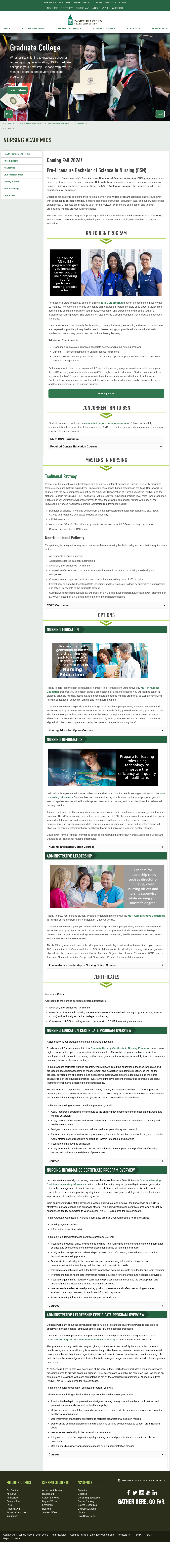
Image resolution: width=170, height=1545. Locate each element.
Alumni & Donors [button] (104, 28)
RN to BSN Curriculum (64, 438)
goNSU (95, 8)
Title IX (137, 1534)
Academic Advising (52, 1489)
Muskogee (64, 2)
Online (98, 2)
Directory (67, 8)
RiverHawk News (86, 1515)
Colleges (82, 1493)
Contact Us (9, 195)
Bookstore (83, 1489)
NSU (85, 19)
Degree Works (49, 1500)
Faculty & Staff (11, 181)
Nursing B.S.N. (106, 393)
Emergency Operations (102, 1534)
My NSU (105, 8)
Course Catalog (86, 1500)
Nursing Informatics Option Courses (71, 845)
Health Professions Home (17, 154)
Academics (9, 168)
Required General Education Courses (73, 445)
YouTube (148, 1491)
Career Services (50, 1496)
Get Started (13, 1489)
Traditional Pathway (61, 476)
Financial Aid (13, 1508)
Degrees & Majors (87, 1508)
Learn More (17, 90)
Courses (54, 1160)
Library (81, 1511)
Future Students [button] (33, 28)
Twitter (134, 1491)
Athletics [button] (133, 28)
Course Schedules (87, 1504)
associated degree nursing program (105, 422)
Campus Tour (13, 1500)
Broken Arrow (82, 2)
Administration (59, 1534)
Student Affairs (49, 1511)
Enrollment (47, 1504)
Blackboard (48, 1493)
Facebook (128, 1491)
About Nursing (11, 188)
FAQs (9, 1504)
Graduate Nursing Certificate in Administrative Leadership (81, 1338)
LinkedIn (154, 1491)
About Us (11, 1493)
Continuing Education (89, 1496)
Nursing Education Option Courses (71, 729)
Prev (8, 114)
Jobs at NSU (25, 1534)
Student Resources (13, 174)
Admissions (13, 1496)
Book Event (42, 1534)
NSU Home (52, 8)
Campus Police (78, 1534)
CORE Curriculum (58, 604)
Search (117, 8)
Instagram (141, 1491)
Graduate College (115, 2)
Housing (46, 1508)
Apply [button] (6, 28)
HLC (147, 1534)
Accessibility (124, 1534)
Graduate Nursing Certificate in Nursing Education (120, 1047)
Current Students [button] (68, 28)
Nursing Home (11, 161)
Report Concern (11, 1537)
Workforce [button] (159, 28)
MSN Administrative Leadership (146, 914)
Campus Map (82, 8)
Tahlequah (50, 2)
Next (160, 114)
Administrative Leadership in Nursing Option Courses (83, 964)
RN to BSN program (111, 302)
